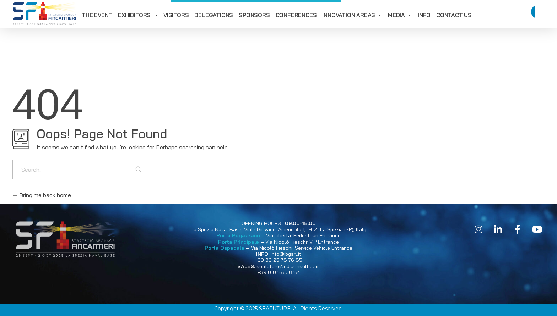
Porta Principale (238, 242)
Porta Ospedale (224, 248)
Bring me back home (41, 195)
